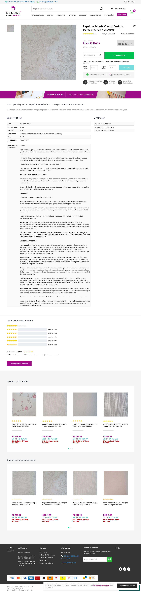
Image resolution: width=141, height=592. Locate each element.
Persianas (122, 15)
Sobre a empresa (24, 552)
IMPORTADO (130, 34)
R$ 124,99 (95, 43)
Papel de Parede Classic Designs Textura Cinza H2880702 (85, 425)
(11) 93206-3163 (70, 562)
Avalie (95, 34)
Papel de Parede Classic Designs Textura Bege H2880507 (115, 504)
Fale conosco (65, 552)
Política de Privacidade (47, 555)
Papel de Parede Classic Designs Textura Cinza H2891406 (115, 425)
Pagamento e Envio (46, 563)
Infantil (72, 15)
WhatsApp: (47, 2)
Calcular (127, 68)
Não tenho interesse (32, 355)
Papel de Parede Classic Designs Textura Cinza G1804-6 (24, 504)
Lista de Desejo (134, 26)
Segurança (43, 552)
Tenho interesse (15, 355)
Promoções (109, 15)
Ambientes (61, 15)
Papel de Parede (38, 15)
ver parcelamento (89, 47)
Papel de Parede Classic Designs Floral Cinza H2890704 (24, 425)
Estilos (50, 15)
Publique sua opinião (19, 363)
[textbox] (67, 8)
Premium (82, 15)
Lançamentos (95, 15)
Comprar (118, 55)
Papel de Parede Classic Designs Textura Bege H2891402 (54, 425)
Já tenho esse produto (51, 355)
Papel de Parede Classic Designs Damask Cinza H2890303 (54, 504)
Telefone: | (20, 2)
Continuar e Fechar (127, 586)
